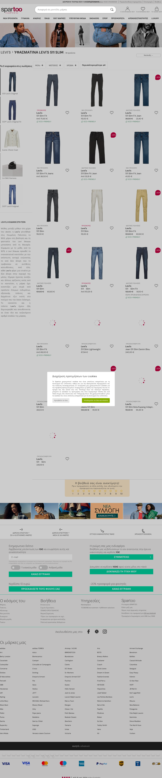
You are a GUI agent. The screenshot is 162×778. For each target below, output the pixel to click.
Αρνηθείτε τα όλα (61, 400)
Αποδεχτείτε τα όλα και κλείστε (96, 400)
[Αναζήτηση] (112, 9)
